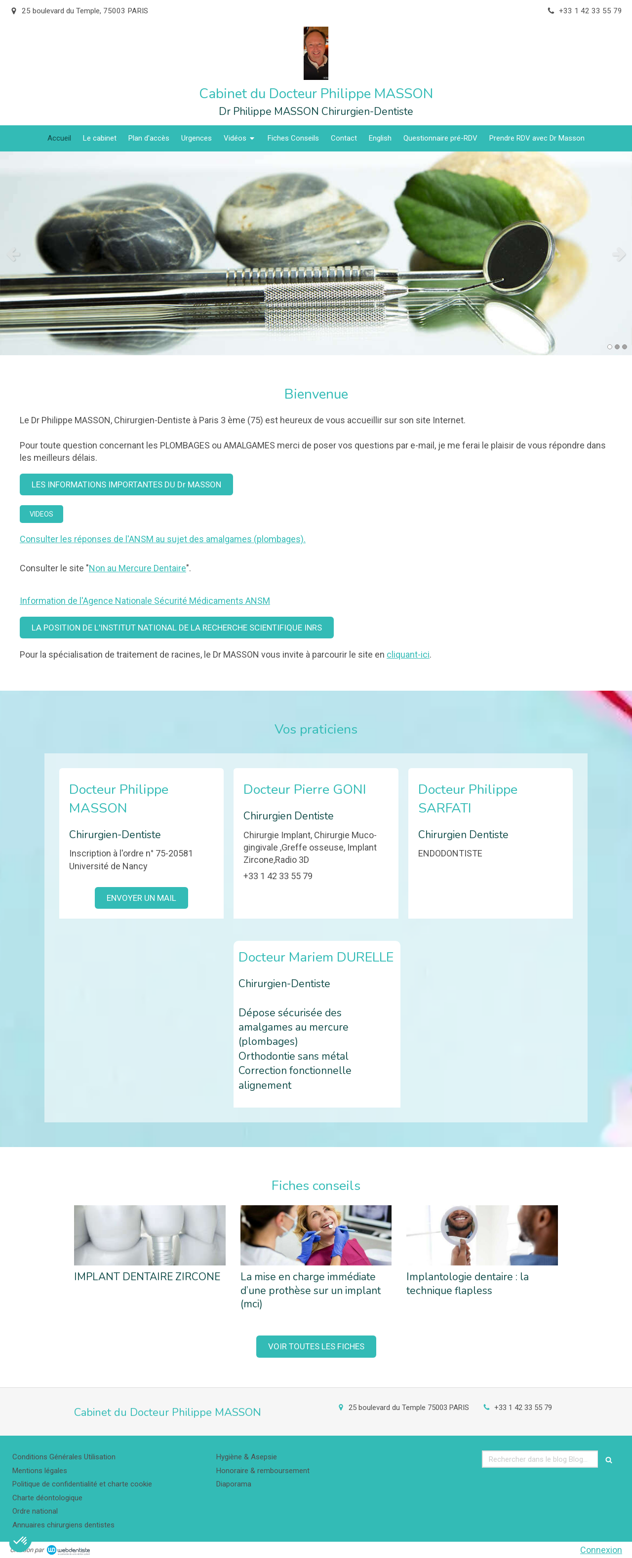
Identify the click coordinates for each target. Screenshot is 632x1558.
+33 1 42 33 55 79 (523, 1407)
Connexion (601, 1550)
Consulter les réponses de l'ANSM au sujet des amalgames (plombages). (163, 539)
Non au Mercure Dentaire (137, 568)
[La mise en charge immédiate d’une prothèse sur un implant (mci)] (316, 1235)
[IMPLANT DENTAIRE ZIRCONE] (150, 1235)
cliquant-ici (408, 654)
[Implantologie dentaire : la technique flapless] (482, 1235)
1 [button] (609, 346)
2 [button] (617, 346)
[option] (316, 253)
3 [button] (624, 346)
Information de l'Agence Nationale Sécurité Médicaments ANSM (145, 600)
